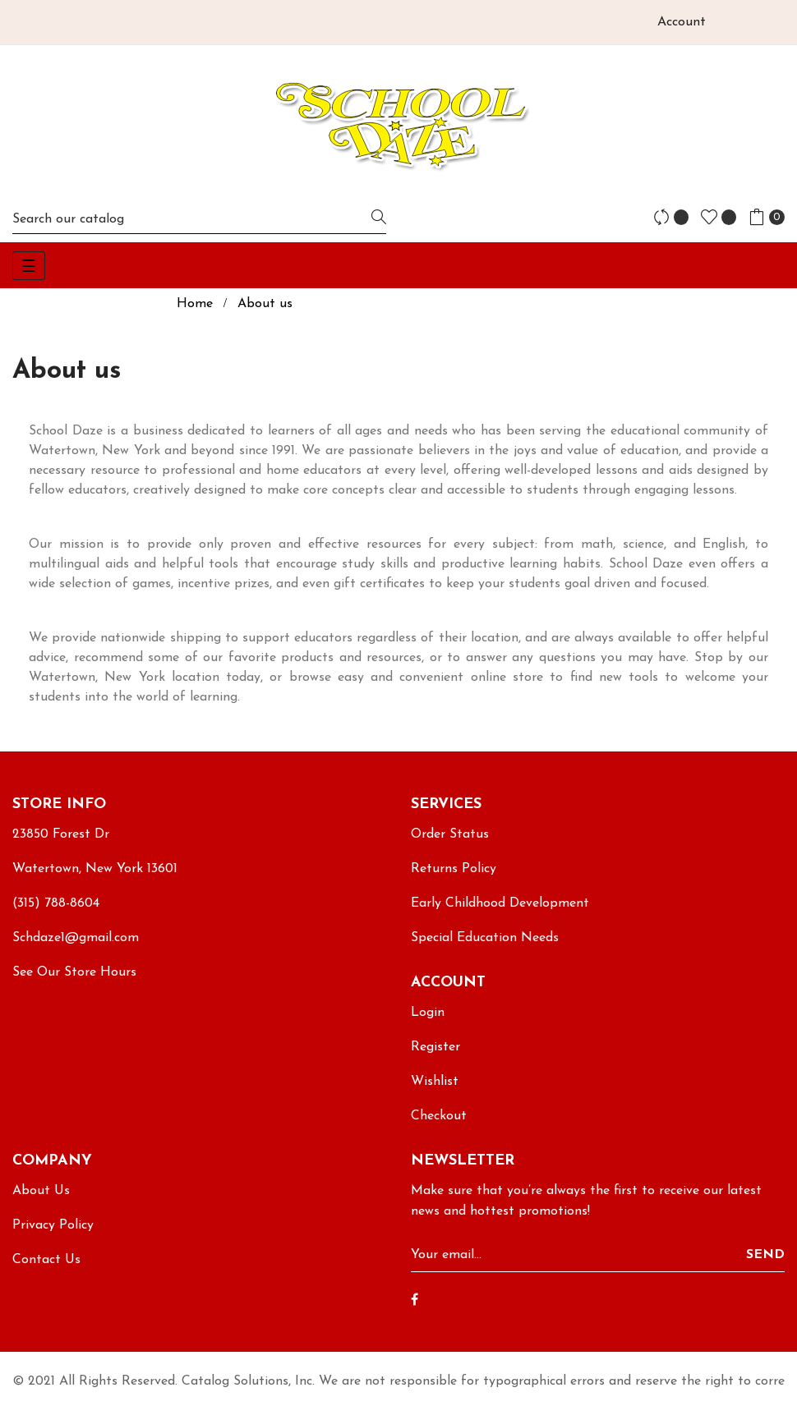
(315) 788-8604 (55, 903)
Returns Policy (453, 868)
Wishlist (434, 1081)
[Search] (199, 218)
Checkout (439, 1116)
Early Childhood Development (500, 903)
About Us (41, 1190)
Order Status (450, 834)
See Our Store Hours (74, 972)
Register (435, 1047)
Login (428, 1012)
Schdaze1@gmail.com (75, 937)
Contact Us (46, 1259)
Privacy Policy (53, 1225)
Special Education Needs (485, 937)
